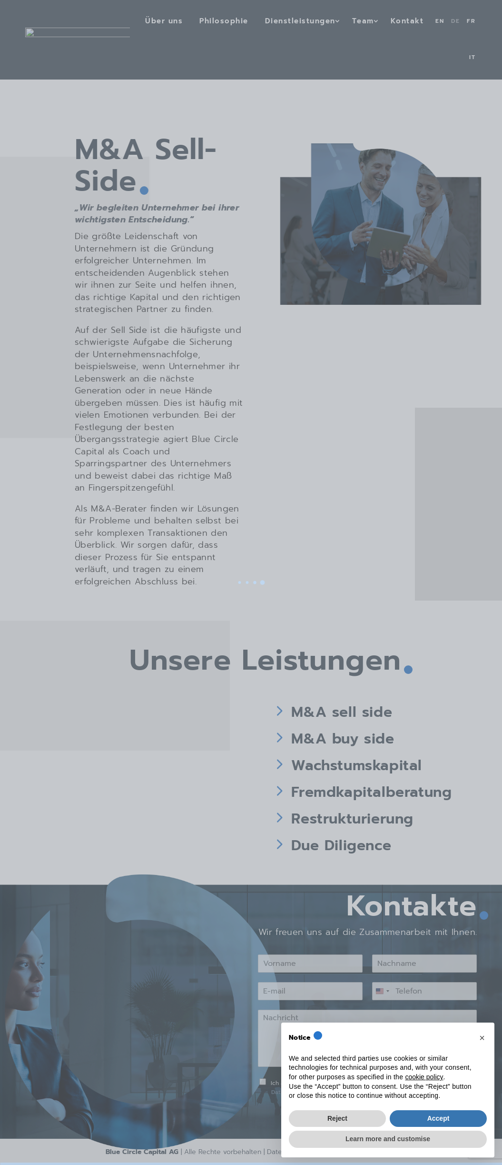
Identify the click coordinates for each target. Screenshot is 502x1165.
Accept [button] (438, 1118)
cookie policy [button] (424, 1077)
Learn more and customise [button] (387, 1139)
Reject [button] (337, 1118)
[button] (482, 1037)
